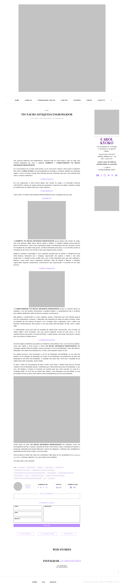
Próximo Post (69, 533)
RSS (112, 175)
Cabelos (28, 100)
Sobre (34, 582)
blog (37, 457)
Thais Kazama (99, 581)
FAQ (43, 582)
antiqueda (22, 467)
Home (17, 100)
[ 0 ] (74, 487)
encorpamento (51, 472)
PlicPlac (116, 581)
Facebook (38, 487)
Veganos (77, 100)
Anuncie (53, 582)
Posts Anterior (25, 533)
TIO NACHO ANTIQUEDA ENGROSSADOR (46, 114)
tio (45, 478)
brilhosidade (31, 467)
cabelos (40, 467)
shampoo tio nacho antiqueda (55, 475)
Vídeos (89, 100)
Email (46, 487)
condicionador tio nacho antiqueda (43, 470)
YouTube (97, 175)
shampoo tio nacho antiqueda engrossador (28, 478)
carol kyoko (49, 467)
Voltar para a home (47, 533)
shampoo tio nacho (37, 475)
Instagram (105, 175)
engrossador (19, 475)
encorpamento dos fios (66, 472)
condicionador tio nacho (22, 470)
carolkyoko (59, 467)
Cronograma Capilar (46, 100)
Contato (101, 100)
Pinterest (43, 487)
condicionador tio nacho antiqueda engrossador (30, 472)
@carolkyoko (70, 561)
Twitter (41, 487)
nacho (27, 475)
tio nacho (51, 478)
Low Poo (64, 100)
